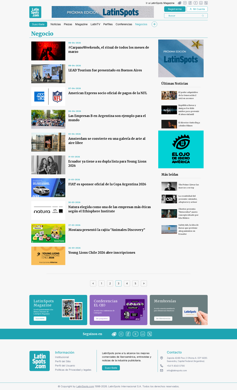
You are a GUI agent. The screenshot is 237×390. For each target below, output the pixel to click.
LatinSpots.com (85, 386)
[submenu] (154, 24)
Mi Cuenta (197, 9)
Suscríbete (38, 24)
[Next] (144, 283)
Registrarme (175, 9)
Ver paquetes (102, 318)
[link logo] (35, 12)
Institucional (62, 357)
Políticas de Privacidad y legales (73, 369)
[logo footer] (39, 361)
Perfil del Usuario (65, 365)
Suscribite (40, 318)
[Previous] (93, 283)
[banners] (103, 12)
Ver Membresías (163, 318)
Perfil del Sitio (63, 361)
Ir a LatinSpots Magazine (160, 3)
